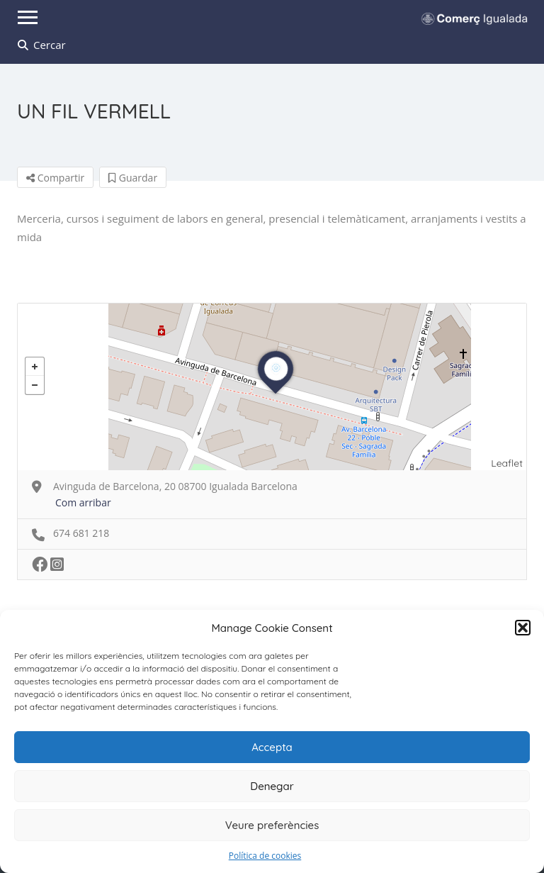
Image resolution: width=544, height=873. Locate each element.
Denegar (271, 786)
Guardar (132, 177)
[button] (523, 628)
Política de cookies (265, 856)
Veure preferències (272, 825)
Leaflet (507, 463)
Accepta (272, 747)
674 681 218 (81, 533)
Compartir (55, 177)
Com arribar (83, 502)
